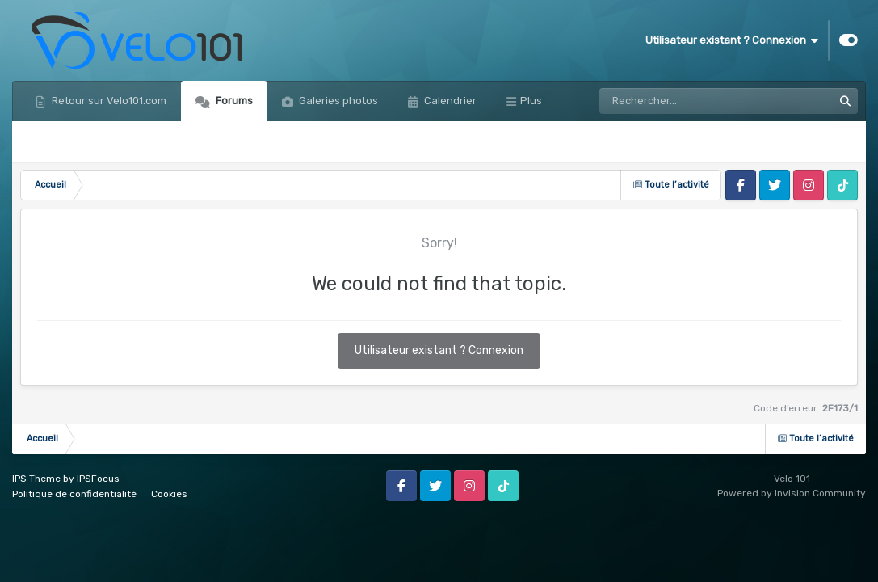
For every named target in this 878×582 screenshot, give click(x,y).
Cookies (169, 494)
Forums (233, 101)
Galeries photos (337, 101)
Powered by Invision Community (791, 493)
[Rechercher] (670, 101)
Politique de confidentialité (74, 494)
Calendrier (449, 101)
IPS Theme (36, 478)
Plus (531, 101)
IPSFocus (98, 478)
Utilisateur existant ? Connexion (731, 40)
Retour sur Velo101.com (107, 101)
